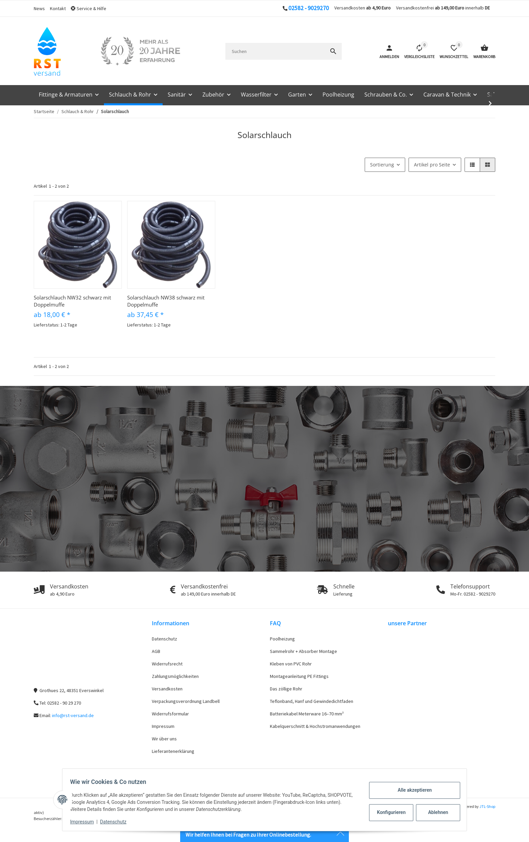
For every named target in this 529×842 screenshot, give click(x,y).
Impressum (163, 726)
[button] (91, 8)
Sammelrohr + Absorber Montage (303, 651)
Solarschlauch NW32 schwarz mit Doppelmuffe (72, 301)
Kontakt (58, 8)
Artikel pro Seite (432, 164)
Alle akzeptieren (411, 790)
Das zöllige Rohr (286, 689)
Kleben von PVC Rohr (291, 664)
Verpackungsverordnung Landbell (186, 701)
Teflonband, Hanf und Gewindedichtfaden (311, 701)
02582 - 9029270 (308, 8)
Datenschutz (164, 639)
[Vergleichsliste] (417, 51)
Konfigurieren (388, 812)
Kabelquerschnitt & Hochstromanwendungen (315, 726)
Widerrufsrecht (167, 664)
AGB (156, 651)
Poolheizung (282, 639)
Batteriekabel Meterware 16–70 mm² (307, 714)
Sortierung (382, 164)
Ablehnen (435, 812)
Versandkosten (167, 689)
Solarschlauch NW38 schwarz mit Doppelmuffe (165, 301)
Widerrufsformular (170, 714)
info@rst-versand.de (73, 715)
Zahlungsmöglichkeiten (175, 676)
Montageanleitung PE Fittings (299, 676)
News (39, 8)
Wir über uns (164, 739)
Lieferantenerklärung (173, 751)
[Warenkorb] (481, 51)
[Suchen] (275, 51)
